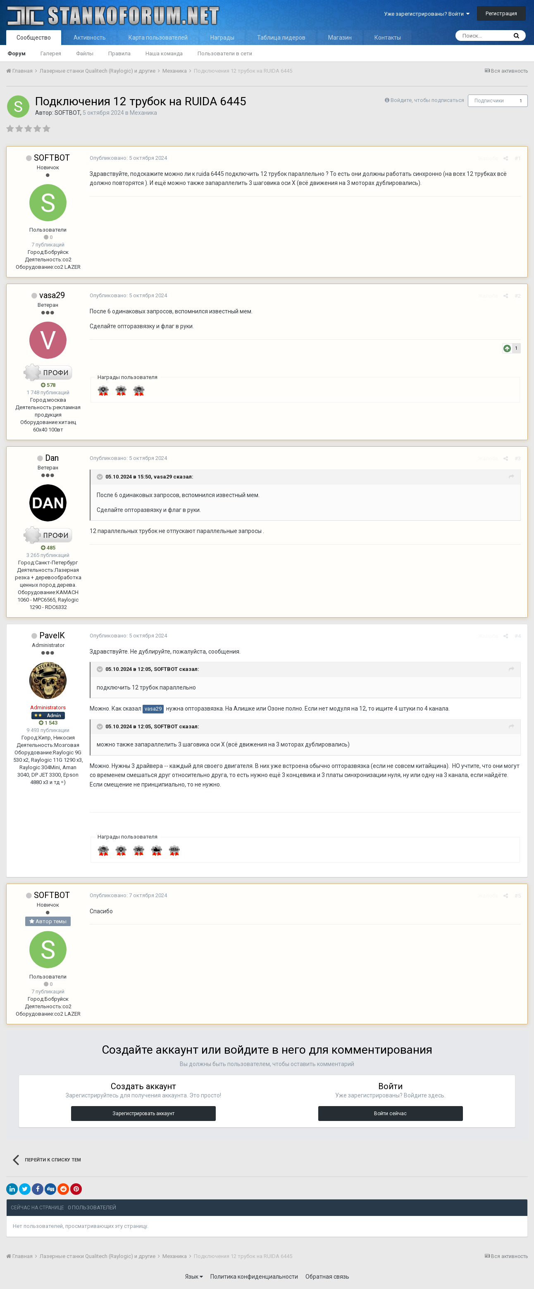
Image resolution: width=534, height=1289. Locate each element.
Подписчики (489, 101)
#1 (518, 158)
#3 (518, 458)
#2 (518, 296)
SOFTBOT (67, 112)
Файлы (84, 53)
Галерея (51, 53)
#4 (518, 636)
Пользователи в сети (225, 53)
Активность (90, 37)
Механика (143, 112)
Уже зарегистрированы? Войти (427, 14)
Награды (222, 37)
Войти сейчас (390, 1113)
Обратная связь (327, 1276)
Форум (16, 53)
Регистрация (501, 13)
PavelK (52, 635)
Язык (194, 1276)
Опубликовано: (128, 158)
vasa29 (52, 295)
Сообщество (34, 37)
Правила (119, 53)
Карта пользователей (158, 37)
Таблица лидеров (281, 37)
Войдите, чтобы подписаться (427, 100)
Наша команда (164, 53)
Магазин (340, 37)
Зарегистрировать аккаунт (143, 1113)
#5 (518, 896)
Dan (52, 458)
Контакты (387, 37)
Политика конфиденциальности (254, 1276)
